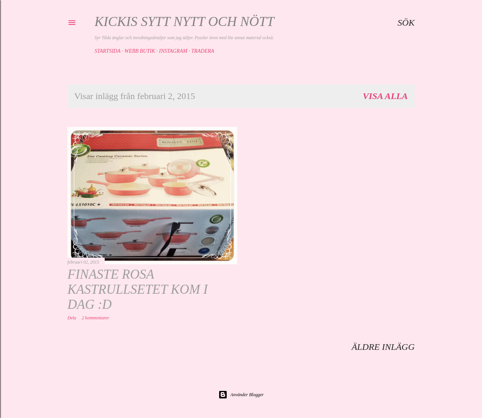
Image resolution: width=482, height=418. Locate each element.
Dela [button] (71, 317)
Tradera (202, 51)
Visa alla (385, 96)
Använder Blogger (241, 394)
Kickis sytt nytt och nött (184, 21)
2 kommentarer (95, 317)
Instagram (173, 51)
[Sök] (406, 23)
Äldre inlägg (383, 347)
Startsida (107, 51)
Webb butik (139, 51)
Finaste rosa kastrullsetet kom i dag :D (137, 289)
